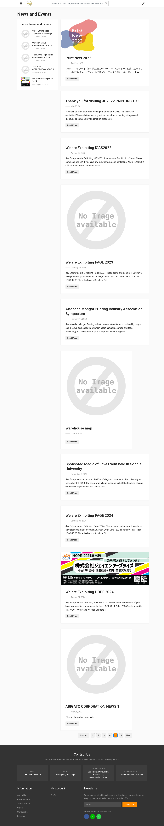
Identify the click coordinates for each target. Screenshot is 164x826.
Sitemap (21, 816)
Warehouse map (78, 428)
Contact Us (22, 812)
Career (20, 808)
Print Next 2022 (78, 58)
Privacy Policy (23, 799)
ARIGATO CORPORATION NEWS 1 (43, 68)
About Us (21, 795)
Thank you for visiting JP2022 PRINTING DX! (102, 101)
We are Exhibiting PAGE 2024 (89, 515)
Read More (72, 79)
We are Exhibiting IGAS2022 (88, 148)
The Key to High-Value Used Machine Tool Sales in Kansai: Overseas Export (42, 59)
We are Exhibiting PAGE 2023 (89, 262)
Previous (84, 735)
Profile (54, 795)
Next (128, 735)
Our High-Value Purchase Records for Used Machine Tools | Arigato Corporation (42, 47)
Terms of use (23, 803)
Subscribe (129, 804)
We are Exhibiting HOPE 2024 (89, 592)
